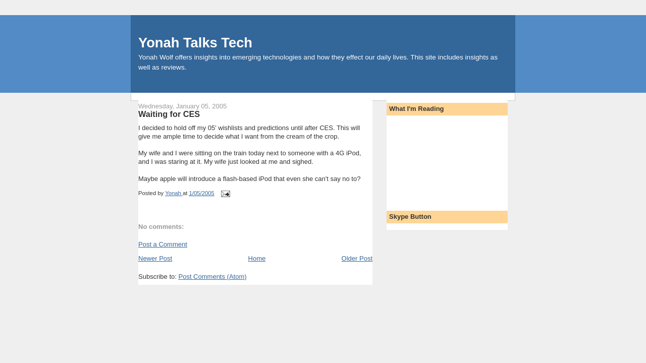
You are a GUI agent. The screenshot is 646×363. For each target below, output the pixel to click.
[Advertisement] (434, 160)
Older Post (357, 258)
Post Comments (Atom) (213, 276)
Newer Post (155, 258)
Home (257, 258)
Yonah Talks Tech (195, 42)
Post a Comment (162, 244)
